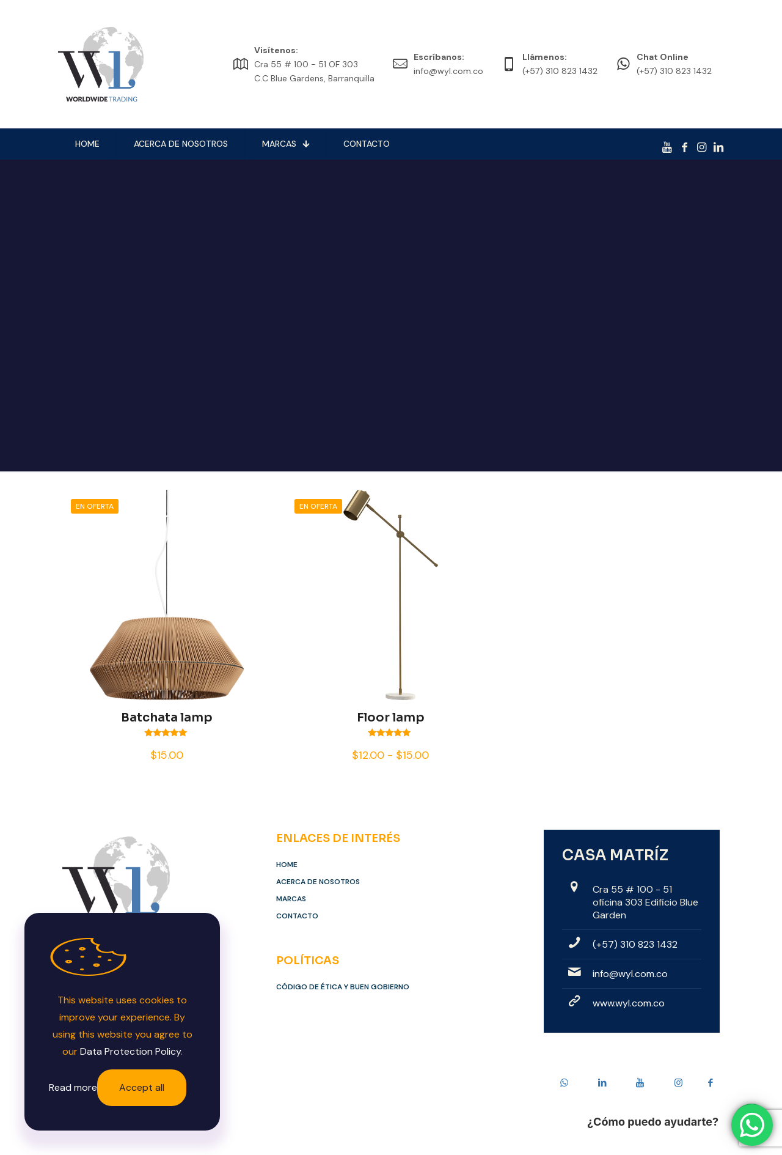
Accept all (141, 1087)
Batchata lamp (167, 717)
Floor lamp (391, 717)
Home (287, 864)
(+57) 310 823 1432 (635, 944)
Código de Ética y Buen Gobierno (342, 987)
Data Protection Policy (130, 1051)
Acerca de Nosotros (318, 882)
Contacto (297, 916)
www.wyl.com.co (629, 1003)
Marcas (291, 899)
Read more (73, 1087)
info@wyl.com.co (630, 973)
